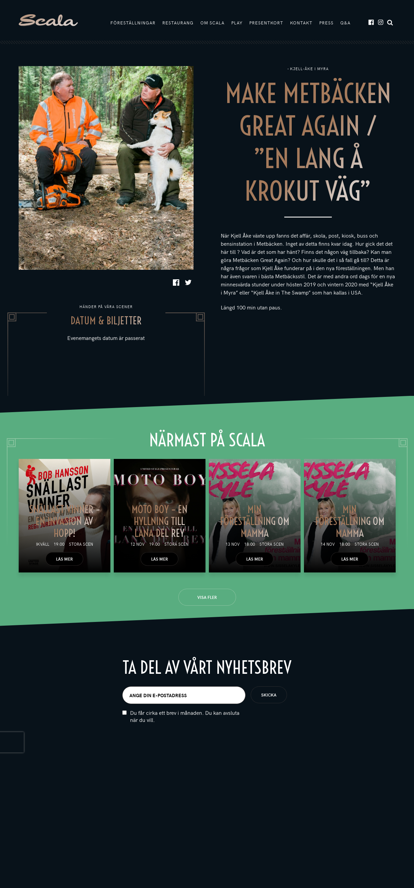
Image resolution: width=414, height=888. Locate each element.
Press (326, 23)
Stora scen (81, 544)
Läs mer (64, 559)
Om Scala (212, 23)
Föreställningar (133, 23)
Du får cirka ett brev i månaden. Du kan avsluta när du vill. (184, 718)
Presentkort (266, 23)
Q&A (345, 23)
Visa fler (207, 597)
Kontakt (301, 23)
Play (236, 23)
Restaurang (178, 23)
